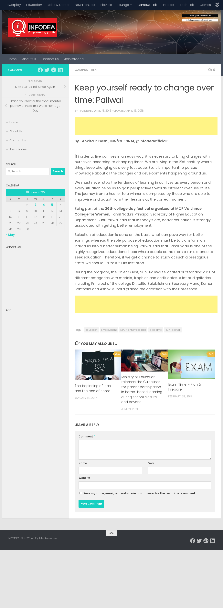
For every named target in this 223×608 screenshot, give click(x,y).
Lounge (123, 5)
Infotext (168, 5)
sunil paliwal (172, 329)
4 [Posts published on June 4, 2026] (44, 205)
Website (84, 478)
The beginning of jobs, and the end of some (93, 388)
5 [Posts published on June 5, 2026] (52, 205)
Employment (109, 329)
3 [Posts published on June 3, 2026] (36, 205)
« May (10, 235)
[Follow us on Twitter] (46, 69)
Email (151, 463)
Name (83, 463)
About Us (29, 59)
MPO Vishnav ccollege (133, 329)
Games (205, 5)
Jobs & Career (58, 5)
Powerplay (13, 5)
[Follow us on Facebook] (40, 69)
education (92, 329)
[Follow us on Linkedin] (60, 69)
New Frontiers (85, 5)
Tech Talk (187, 5)
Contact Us (50, 59)
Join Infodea (74, 59)
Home (12, 59)
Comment (87, 436)
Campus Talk (147, 5)
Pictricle (106, 5)
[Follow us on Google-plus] (53, 69)
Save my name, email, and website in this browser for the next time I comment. (139, 493)
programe (156, 329)
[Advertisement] (146, 126)
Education (34, 5)
